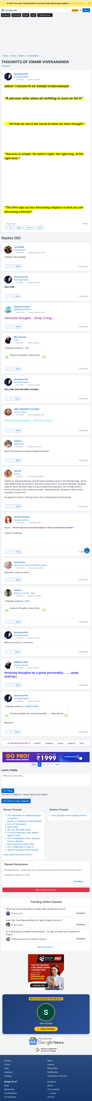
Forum (7, 1064)
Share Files (52, 1068)
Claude (60, 743)
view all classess (46, 947)
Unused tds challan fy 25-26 (17, 875)
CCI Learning (53, 1089)
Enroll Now (80, 913)
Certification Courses (57, 1076)
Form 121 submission (16, 824)
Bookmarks (9, 1089)
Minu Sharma (20, 337)
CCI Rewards (10, 1097)
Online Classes (46, 901)
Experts (50, 1064)
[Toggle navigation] (21, 10)
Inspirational (5, 66)
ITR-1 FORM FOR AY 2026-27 (20, 847)
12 (8, 228)
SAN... (27, 348)
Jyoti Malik (19, 247)
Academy (5, 15)
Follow (38, 228)
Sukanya (18, 441)
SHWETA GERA (21, 662)
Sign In (86, 10)
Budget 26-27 (10, 1081)
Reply (17, 228)
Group (51, 1093)
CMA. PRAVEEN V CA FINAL (27, 409)
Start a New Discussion (45, 890)
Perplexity (49, 743)
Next (58, 764)
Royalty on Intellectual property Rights (24, 821)
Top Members (10, 1093)
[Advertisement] (46, 36)
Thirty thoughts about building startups (68, 815)
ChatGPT (37, 743)
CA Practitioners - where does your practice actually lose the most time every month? (43, 870)
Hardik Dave (19, 562)
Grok (81, 743)
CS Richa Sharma (22, 517)
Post (29, 854)
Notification (52, 1072)
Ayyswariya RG (21, 74)
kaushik (17, 471)
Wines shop (12, 827)
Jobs (33, 15)
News (50, 1060)
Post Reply (8, 791)
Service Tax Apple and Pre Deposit (23, 850)
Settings (8, 1076)
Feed (6, 1085)
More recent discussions (14, 854)
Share (28, 228)
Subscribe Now (46, 1029)
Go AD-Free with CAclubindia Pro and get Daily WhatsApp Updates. (44, 3)
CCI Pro (50, 1097)
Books (25, 15)
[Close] (89, 3)
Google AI (71, 743)
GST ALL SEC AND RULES (19, 830)
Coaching (16, 15)
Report (85, 224)
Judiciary (8, 1072)
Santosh (17, 590)
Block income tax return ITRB (20, 844)
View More (79, 881)
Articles (7, 1060)
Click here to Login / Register (16, 801)
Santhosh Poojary (22, 306)
